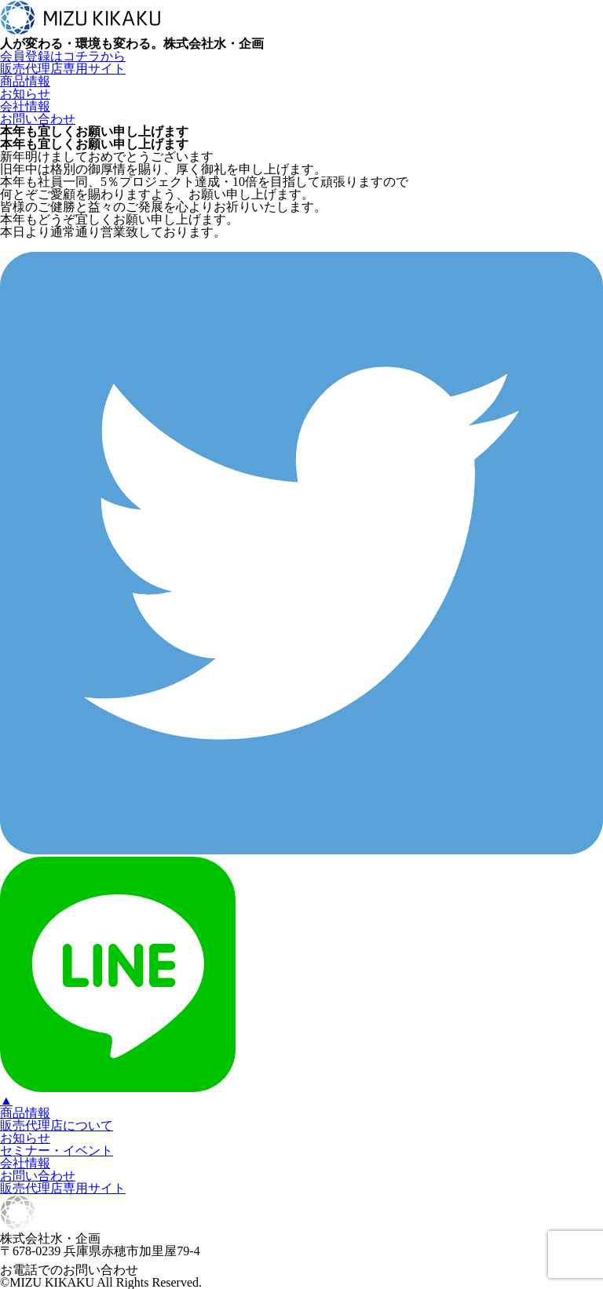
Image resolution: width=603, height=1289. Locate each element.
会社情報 (25, 106)
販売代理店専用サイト (63, 68)
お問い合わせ (37, 119)
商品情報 (25, 81)
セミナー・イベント (56, 1150)
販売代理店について (56, 1125)
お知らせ (25, 93)
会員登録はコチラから (63, 56)
